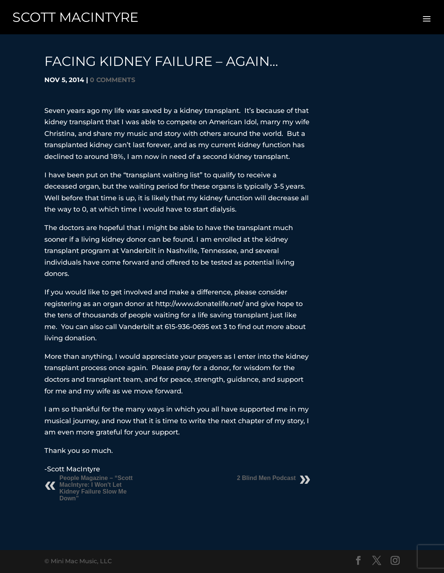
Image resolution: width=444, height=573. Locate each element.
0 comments (112, 80)
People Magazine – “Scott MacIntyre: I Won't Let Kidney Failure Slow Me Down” (96, 488)
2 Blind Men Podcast (266, 478)
